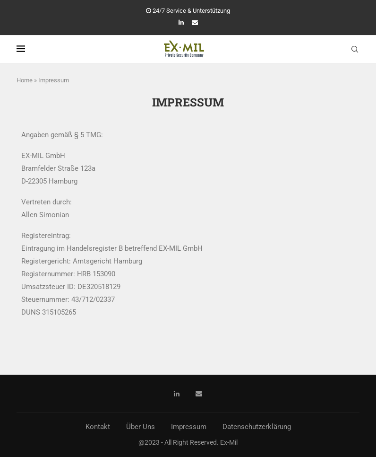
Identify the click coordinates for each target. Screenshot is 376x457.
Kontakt (97, 426)
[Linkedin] (181, 22)
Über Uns (140, 426)
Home (25, 80)
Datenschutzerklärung (256, 426)
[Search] (354, 49)
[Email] (195, 22)
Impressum (188, 426)
